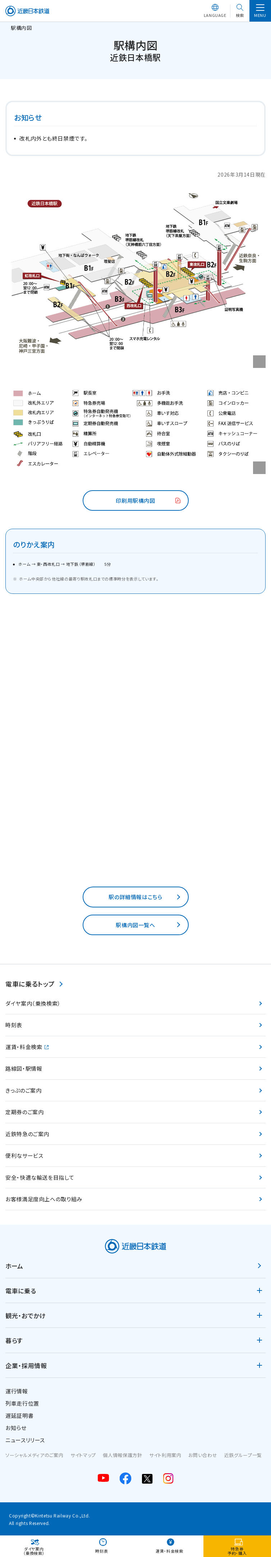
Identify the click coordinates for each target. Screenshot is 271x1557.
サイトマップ (83, 1455)
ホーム (14, 1265)
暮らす (14, 1340)
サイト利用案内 (165, 1455)
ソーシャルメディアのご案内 (34, 1455)
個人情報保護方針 (122, 1455)
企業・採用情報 (26, 1365)
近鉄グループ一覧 (243, 1455)
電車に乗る (20, 1290)
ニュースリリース (25, 1440)
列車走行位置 (22, 1403)
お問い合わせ (202, 1455)
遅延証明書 (19, 1415)
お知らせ (16, 1427)
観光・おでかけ (25, 1315)
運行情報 (16, 1391)
